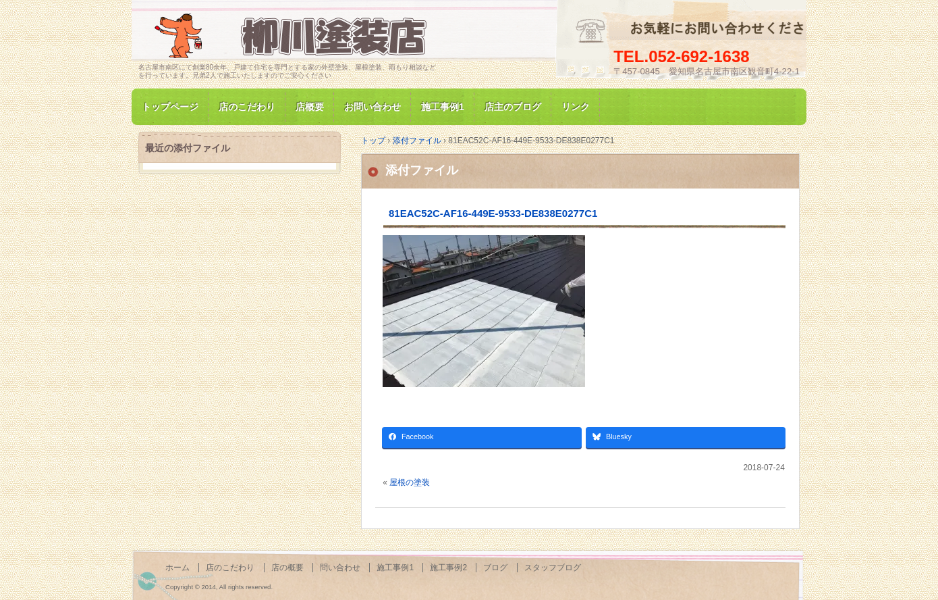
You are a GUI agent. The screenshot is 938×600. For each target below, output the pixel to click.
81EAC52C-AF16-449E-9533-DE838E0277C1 (493, 213)
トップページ (170, 106)
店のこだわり (247, 106)
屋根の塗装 (409, 482)
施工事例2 (448, 567)
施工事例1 (442, 106)
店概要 (310, 106)
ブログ (495, 567)
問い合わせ (340, 567)
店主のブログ (513, 106)
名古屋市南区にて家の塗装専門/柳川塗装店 (293, 36)
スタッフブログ (552, 567)
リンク (575, 106)
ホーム (177, 567)
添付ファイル (421, 170)
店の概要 (287, 567)
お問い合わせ (372, 106)
